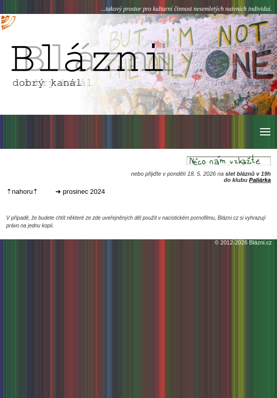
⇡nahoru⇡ (22, 191)
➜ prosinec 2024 (80, 191)
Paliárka (260, 180)
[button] (264, 131)
